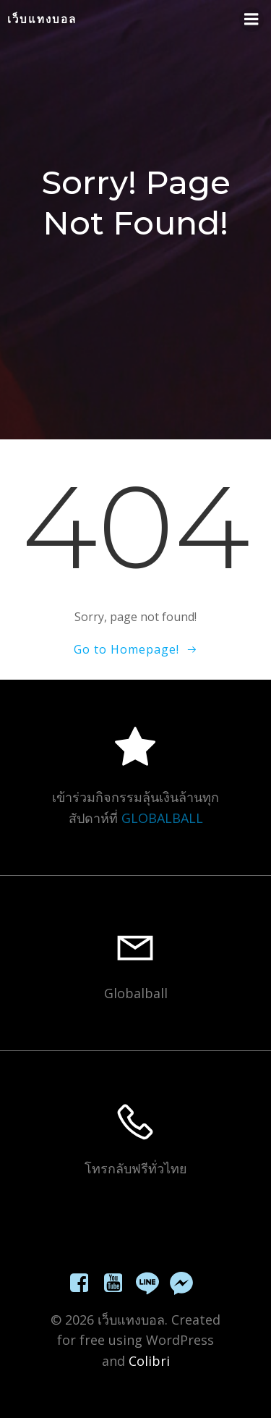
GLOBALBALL (162, 818)
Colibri (149, 1361)
